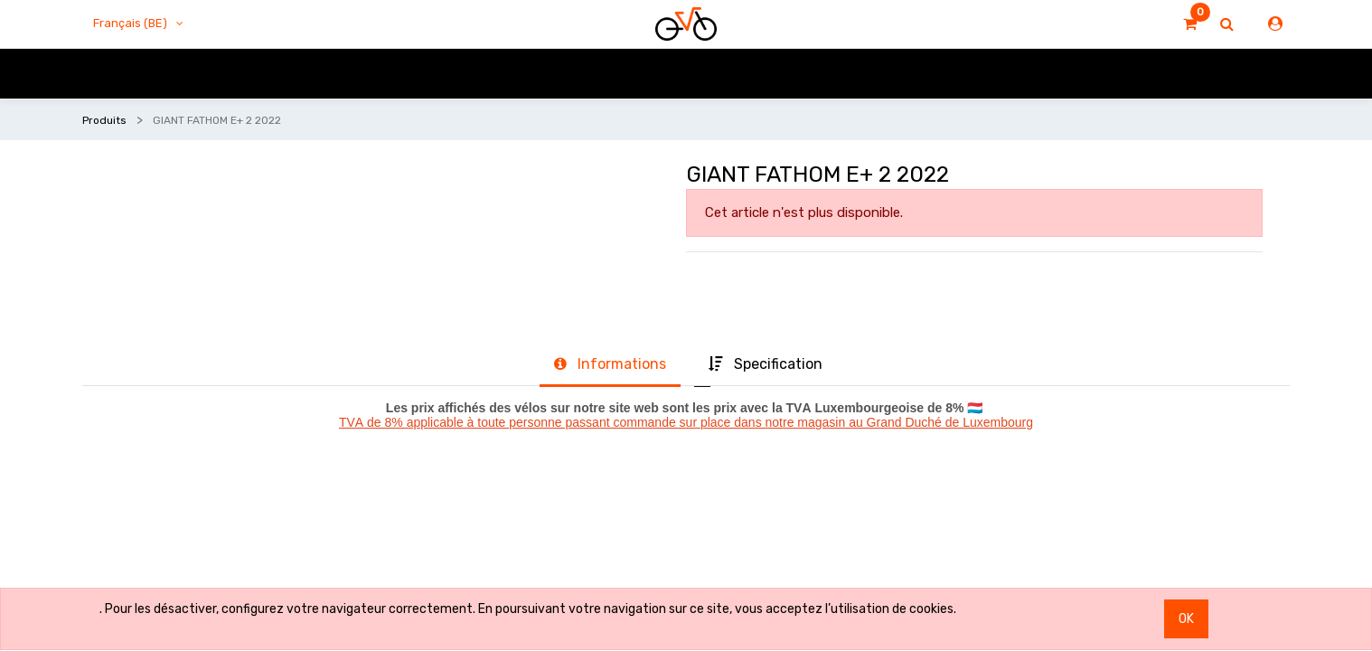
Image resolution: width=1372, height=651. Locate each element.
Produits (104, 120)
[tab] (610, 365)
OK (1186, 619)
